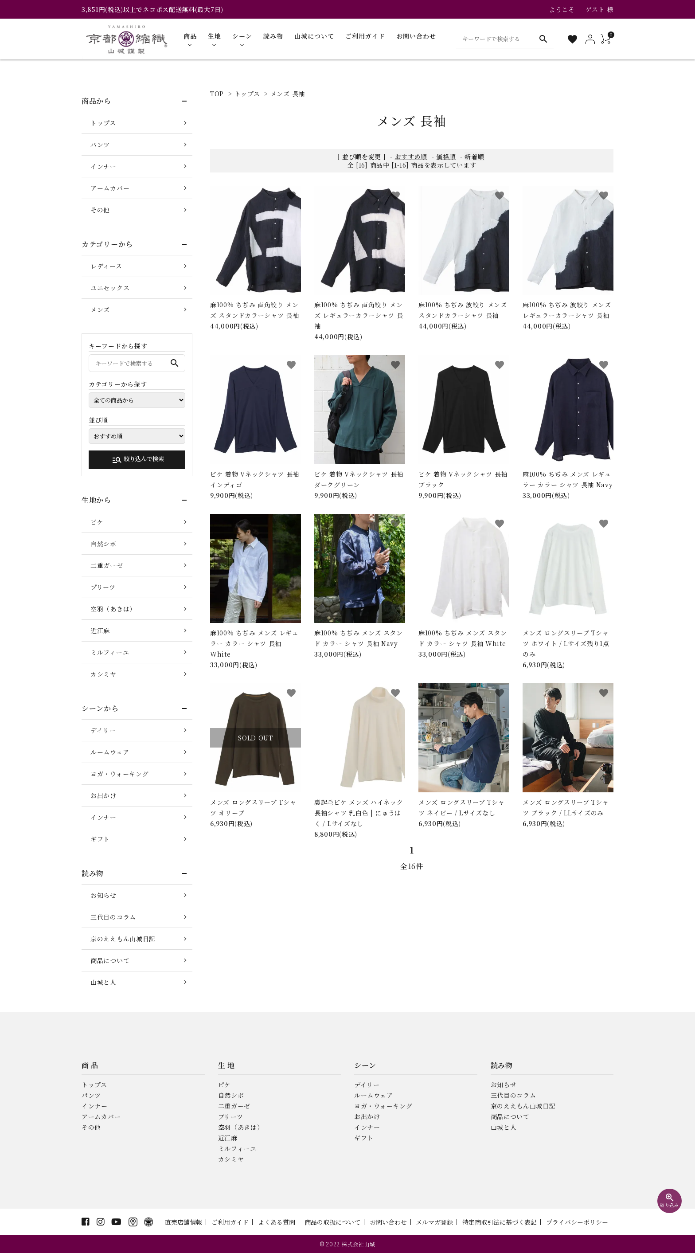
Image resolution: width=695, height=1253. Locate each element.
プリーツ (103, 587)
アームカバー (109, 188)
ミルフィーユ (109, 652)
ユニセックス (109, 287)
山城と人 (103, 982)
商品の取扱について (332, 1222)
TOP (217, 93)
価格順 (446, 156)
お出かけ (103, 795)
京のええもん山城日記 (123, 938)
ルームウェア (109, 752)
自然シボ (103, 543)
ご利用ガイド (230, 1222)
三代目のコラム (113, 916)
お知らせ (103, 895)
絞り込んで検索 (138, 459)
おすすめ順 (411, 156)
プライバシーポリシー (577, 1222)
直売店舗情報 (183, 1222)
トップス (247, 93)
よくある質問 (276, 1222)
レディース (106, 266)
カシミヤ (103, 674)
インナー (103, 166)
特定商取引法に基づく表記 (499, 1222)
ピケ (96, 521)
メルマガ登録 (434, 1222)
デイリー (103, 730)
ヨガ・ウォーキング (119, 773)
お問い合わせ (388, 1222)
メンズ (100, 309)
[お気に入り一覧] (572, 39)
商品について (109, 960)
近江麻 (100, 630)
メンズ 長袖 (287, 93)
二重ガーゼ (106, 565)
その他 (100, 209)
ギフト (100, 838)
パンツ (100, 144)
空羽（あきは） (113, 608)
